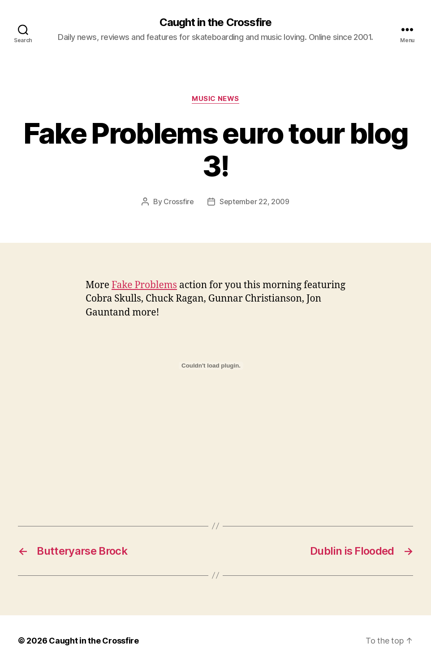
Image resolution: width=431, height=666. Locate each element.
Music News (215, 99)
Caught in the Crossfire (215, 22)
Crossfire (179, 201)
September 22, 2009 (254, 201)
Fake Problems (144, 285)
